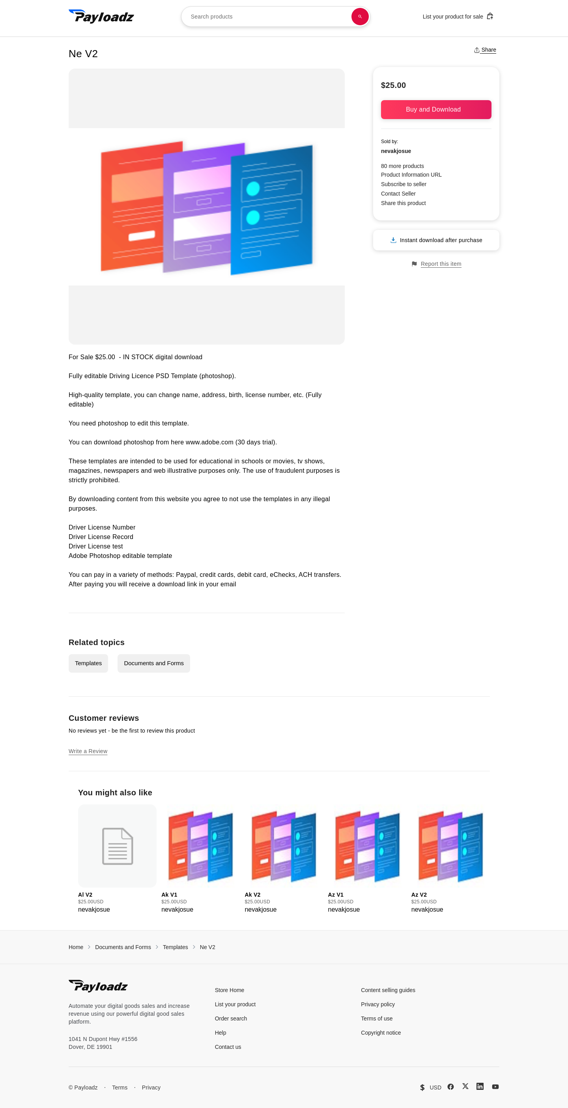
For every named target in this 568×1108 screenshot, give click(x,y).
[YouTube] (495, 1087)
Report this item (436, 264)
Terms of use (376, 1018)
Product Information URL (411, 175)
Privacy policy (378, 1004)
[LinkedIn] (480, 1086)
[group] (117, 859)
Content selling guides (388, 990)
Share (485, 50)
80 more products (402, 166)
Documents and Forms (154, 663)
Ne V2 (207, 947)
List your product (235, 1004)
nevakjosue (396, 151)
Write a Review (88, 751)
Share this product (403, 203)
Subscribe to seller (403, 184)
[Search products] (360, 16)
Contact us (228, 1047)
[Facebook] (450, 1087)
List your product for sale (458, 16)
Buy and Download (436, 109)
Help (220, 1033)
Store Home (230, 990)
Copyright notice (381, 1033)
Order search (231, 1018)
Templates (88, 663)
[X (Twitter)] (465, 1086)
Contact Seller (398, 193)
